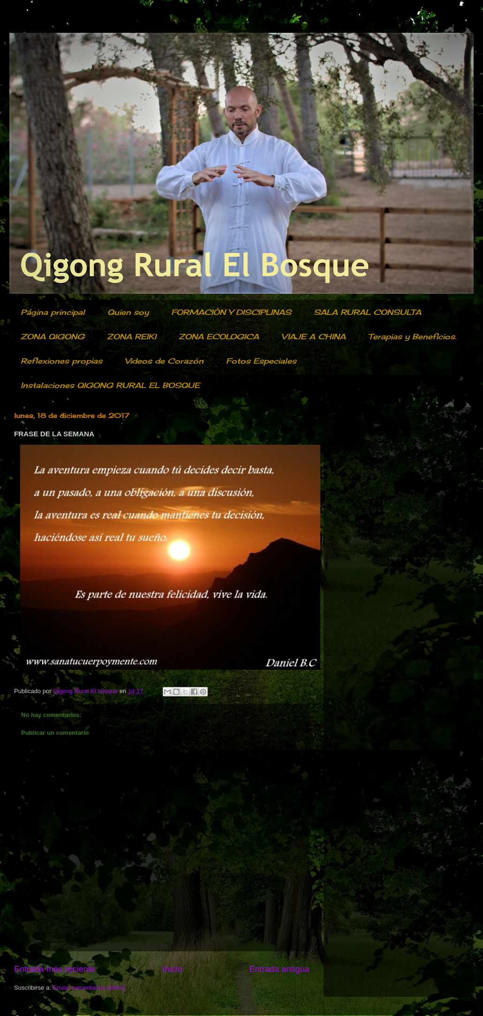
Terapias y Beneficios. (412, 336)
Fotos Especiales (261, 361)
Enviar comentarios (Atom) (89, 987)
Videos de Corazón (164, 361)
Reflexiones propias (61, 361)
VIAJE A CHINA (313, 336)
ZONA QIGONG (52, 336)
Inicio (172, 969)
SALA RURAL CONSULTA (367, 312)
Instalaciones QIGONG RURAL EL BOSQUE (110, 385)
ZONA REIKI (131, 336)
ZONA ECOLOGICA (219, 336)
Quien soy (128, 312)
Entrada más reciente (54, 969)
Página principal (53, 312)
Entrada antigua (279, 969)
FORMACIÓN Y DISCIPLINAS (231, 312)
